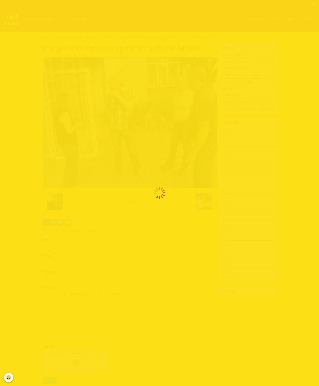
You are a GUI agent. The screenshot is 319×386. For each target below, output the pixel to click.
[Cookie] (8, 377)
